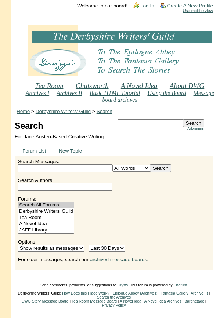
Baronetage (194, 301)
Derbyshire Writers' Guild (63, 111)
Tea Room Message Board (94, 301)
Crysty (122, 285)
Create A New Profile (190, 5)
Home (23, 111)
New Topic (70, 151)
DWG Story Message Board (44, 301)
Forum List (34, 151)
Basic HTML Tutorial (115, 93)
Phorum (180, 285)
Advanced (195, 129)
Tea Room (49, 85)
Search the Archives (114, 297)
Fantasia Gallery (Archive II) (184, 293)
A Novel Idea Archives (162, 301)
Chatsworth (92, 85)
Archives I (37, 93)
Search (104, 111)
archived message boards (118, 259)
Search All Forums (46, 205)
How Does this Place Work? (85, 293)
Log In (147, 5)
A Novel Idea (139, 85)
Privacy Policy (114, 305)
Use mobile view (198, 10)
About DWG (187, 85)
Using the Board (166, 93)
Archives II (69, 93)
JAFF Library (46, 230)
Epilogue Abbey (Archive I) (134, 293)
